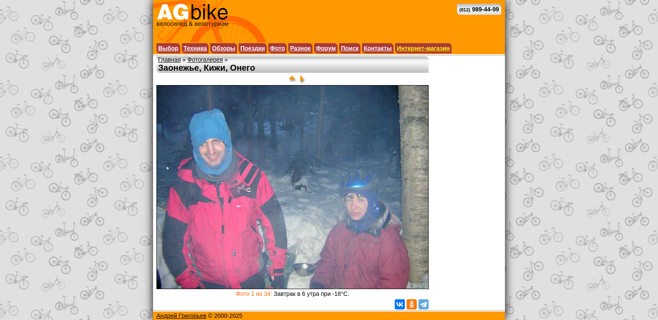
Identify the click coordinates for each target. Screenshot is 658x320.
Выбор (168, 48)
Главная (169, 59)
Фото (277, 48)
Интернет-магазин (423, 48)
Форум (326, 48)
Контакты (378, 48)
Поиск (350, 48)
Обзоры (223, 48)
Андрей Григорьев (181, 315)
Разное (300, 48)
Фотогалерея (205, 59)
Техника (195, 48)
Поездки (252, 48)
